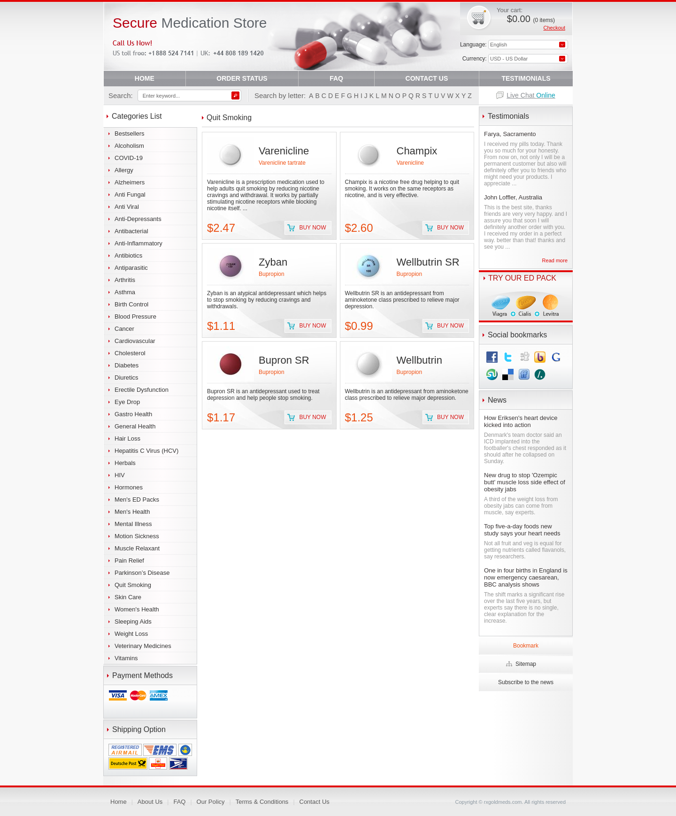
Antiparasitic (131, 267)
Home (118, 801)
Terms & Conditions (262, 801)
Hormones (129, 487)
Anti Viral (127, 206)
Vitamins (126, 658)
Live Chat (531, 95)
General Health (135, 426)
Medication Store (190, 23)
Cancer (124, 328)
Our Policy (211, 801)
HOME (144, 78)
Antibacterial (131, 231)
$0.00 (531, 19)
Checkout (554, 28)
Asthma (125, 292)
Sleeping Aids (133, 621)
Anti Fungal (130, 194)
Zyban (273, 262)
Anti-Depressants (138, 218)
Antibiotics (128, 255)
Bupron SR (284, 360)
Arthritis (125, 279)
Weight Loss (131, 633)
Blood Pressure (135, 316)
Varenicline (284, 151)
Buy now (312, 227)
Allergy (124, 170)
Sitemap (525, 664)
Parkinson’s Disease (142, 572)
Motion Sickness (137, 536)
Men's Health (132, 511)
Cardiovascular (135, 340)
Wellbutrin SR (428, 262)
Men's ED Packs (137, 499)
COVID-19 (129, 157)
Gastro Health (133, 414)
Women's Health (137, 609)
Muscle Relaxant (137, 548)
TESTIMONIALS (525, 78)
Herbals (125, 462)
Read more (555, 260)
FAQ (336, 78)
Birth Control (131, 304)
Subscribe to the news (525, 682)
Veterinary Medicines (143, 645)
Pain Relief (129, 560)
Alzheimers (130, 182)
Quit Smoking (133, 584)
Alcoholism (129, 145)
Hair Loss (127, 438)
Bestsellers (130, 133)
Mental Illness (133, 523)
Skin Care (128, 597)
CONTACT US (427, 78)
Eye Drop (127, 401)
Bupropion (271, 274)
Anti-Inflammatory (138, 243)
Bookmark (525, 645)
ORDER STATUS (241, 78)
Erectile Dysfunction (142, 389)
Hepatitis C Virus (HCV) (146, 450)
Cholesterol (130, 353)
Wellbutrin (419, 360)
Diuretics (126, 377)
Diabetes (126, 365)
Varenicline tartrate (282, 163)
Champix (417, 151)
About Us (150, 801)
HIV (120, 475)
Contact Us (315, 801)
